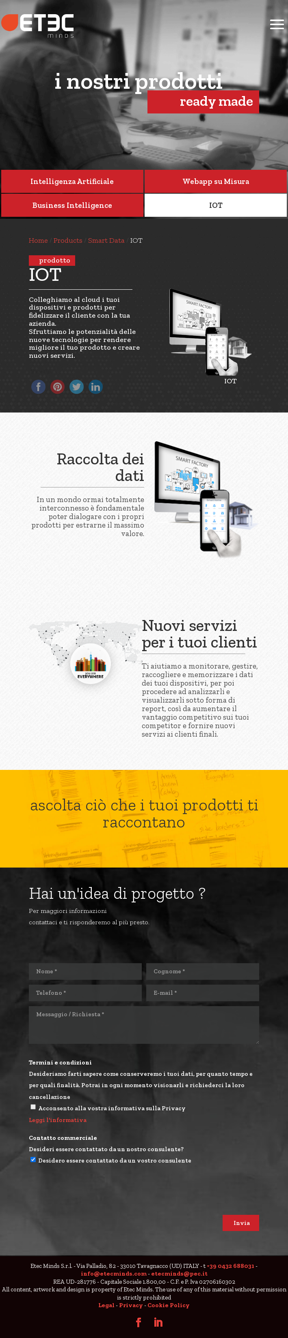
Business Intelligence (72, 205)
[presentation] (90, 1199)
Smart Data (106, 240)
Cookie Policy (168, 1305)
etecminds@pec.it (179, 1273)
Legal (106, 1305)
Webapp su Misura (215, 181)
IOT (216, 205)
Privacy (131, 1305)
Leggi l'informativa (58, 1120)
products (68, 240)
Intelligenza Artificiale (72, 181)
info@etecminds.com (114, 1273)
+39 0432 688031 (230, 1266)
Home (38, 240)
